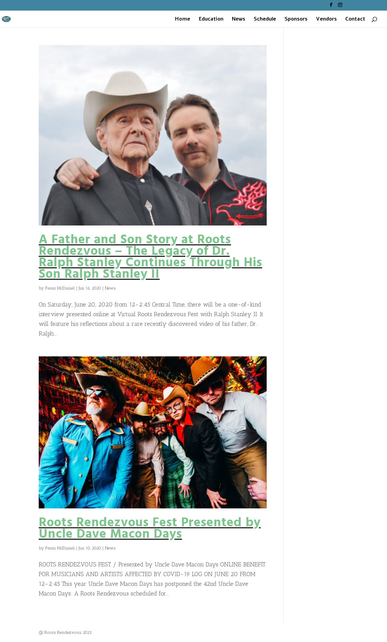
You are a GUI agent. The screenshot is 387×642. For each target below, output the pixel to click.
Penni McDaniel (60, 288)
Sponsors (296, 19)
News (238, 19)
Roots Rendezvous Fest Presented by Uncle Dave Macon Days (150, 529)
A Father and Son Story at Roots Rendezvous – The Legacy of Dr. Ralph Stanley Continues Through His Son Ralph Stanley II (150, 257)
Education (211, 19)
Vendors (326, 19)
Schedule (265, 19)
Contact (355, 19)
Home (182, 19)
